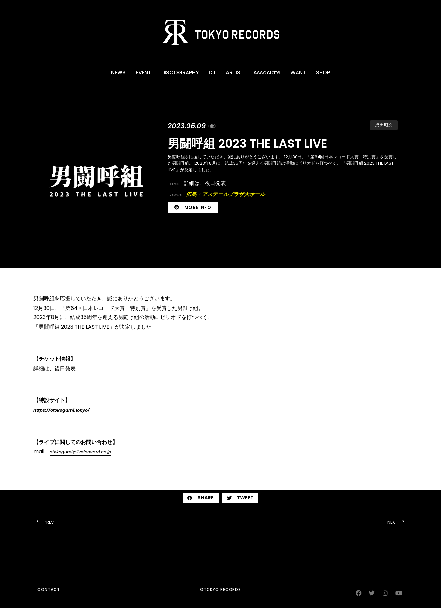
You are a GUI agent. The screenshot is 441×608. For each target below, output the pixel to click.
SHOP (323, 72)
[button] (201, 498)
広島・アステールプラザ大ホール (217, 194)
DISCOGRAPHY (180, 72)
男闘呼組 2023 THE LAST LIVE (247, 143)
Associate (267, 72)
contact (48, 589)
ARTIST (235, 72)
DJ (212, 72)
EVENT (143, 72)
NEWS (118, 72)
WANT (298, 72)
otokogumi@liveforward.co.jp (80, 452)
